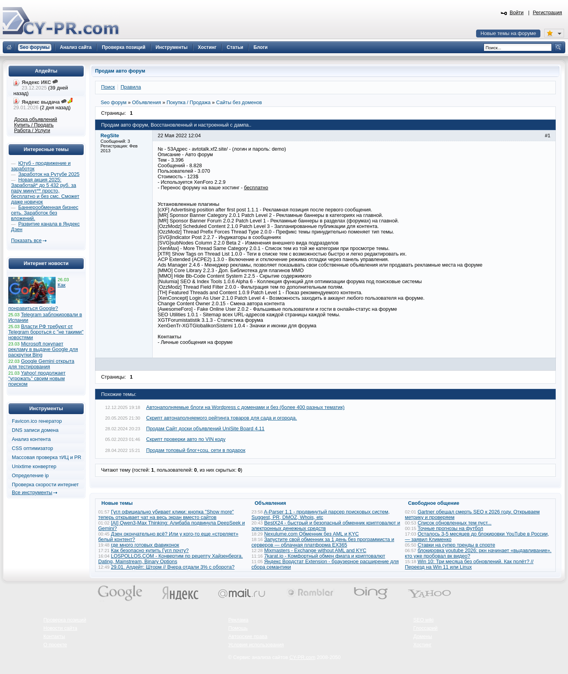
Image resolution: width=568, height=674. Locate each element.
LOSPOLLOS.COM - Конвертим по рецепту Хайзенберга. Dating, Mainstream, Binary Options (170, 558)
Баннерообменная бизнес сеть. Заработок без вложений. (44, 213)
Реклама (238, 620)
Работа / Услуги (32, 130)
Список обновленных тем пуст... (454, 523)
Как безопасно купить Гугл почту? (150, 550)
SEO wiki (423, 620)
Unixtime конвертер (34, 466)
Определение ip (30, 475)
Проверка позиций (64, 620)
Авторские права (247, 636)
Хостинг (422, 645)
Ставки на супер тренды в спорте (456, 545)
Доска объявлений (35, 119)
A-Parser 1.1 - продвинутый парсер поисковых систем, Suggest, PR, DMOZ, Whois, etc (321, 514)
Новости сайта (60, 628)
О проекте (55, 645)
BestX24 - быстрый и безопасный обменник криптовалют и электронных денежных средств (326, 525)
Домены (422, 636)
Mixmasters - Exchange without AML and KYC (315, 550)
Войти (517, 12)
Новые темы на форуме (508, 33)
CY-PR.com (303, 657)
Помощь (238, 628)
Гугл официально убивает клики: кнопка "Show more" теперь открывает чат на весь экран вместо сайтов (166, 514)
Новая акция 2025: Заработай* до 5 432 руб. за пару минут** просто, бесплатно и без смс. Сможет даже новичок (45, 191)
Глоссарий (425, 628)
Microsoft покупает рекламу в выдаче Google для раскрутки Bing (43, 349)
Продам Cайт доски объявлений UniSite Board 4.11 (205, 428)
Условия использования (256, 645)
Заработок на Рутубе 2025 (48, 174)
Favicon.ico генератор (37, 421)
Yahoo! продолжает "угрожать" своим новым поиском (36, 378)
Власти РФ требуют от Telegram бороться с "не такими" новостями (46, 332)
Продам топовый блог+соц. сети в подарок (195, 450)
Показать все (26, 240)
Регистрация (547, 12)
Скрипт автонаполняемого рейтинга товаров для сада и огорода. (221, 418)
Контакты (54, 636)
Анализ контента (31, 439)
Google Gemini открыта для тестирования (41, 364)
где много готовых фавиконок (145, 545)
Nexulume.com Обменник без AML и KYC (311, 534)
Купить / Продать (34, 125)
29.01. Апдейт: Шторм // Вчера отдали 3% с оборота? (172, 567)
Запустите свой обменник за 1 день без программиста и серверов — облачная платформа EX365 (323, 542)
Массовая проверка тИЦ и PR (46, 457)
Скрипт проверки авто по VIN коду (186, 439)
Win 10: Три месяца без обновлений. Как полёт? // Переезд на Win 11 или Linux (469, 564)
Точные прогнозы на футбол (450, 528)
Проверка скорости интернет (45, 484)
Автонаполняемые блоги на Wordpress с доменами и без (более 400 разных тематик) (245, 407)
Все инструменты (32, 492)
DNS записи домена (35, 430)
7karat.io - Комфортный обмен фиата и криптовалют (324, 556)
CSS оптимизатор (32, 448)
